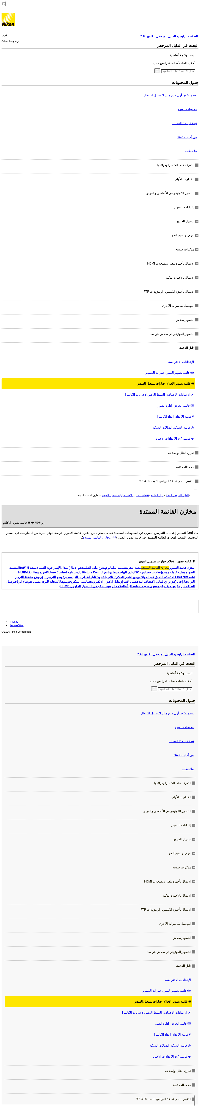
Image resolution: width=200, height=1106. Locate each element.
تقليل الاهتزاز (128, 581)
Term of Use (16, 625)
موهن (64, 581)
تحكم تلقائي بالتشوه (110, 577)
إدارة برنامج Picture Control (64, 572)
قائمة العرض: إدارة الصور (176, 405)
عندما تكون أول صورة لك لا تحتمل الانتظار (170, 95)
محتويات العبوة (187, 109)
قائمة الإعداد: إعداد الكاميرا (175, 416)
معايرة (66, 577)
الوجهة (107, 568)
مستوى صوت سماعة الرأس (142, 586)
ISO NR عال (179, 577)
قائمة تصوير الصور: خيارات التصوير (169, 372)
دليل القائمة (157, 495)
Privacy (14, 621)
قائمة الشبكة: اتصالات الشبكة (173, 427)
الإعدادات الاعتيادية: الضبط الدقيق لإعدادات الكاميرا (159, 394)
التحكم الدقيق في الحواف (157, 577)
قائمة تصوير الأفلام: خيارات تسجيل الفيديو (166, 383)
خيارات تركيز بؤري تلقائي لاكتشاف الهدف (162, 581)
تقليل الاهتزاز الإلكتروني (106, 581)
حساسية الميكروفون (79, 581)
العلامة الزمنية (115, 586)
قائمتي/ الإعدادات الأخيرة (175, 438)
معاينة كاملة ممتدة (173, 572)
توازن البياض (126, 572)
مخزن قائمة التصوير (182, 568)
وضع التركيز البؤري (51, 577)
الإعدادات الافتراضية (181, 362)
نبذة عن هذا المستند (184, 123)
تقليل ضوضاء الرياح (27, 581)
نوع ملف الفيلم (93, 568)
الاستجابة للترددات (50, 581)
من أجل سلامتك (187, 137)
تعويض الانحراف (132, 577)
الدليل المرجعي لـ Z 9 (177, 495)
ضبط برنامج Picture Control (100, 572)
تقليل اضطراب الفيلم (84, 577)
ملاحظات (191, 151)
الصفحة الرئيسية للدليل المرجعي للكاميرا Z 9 (166, 654)
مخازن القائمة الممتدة (97, 537)
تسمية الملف (118, 568)
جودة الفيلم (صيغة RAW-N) (35, 568)
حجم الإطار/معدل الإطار (68, 568)
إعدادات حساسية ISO (148, 572)
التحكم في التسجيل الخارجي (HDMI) (82, 586)
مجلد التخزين (133, 568)
